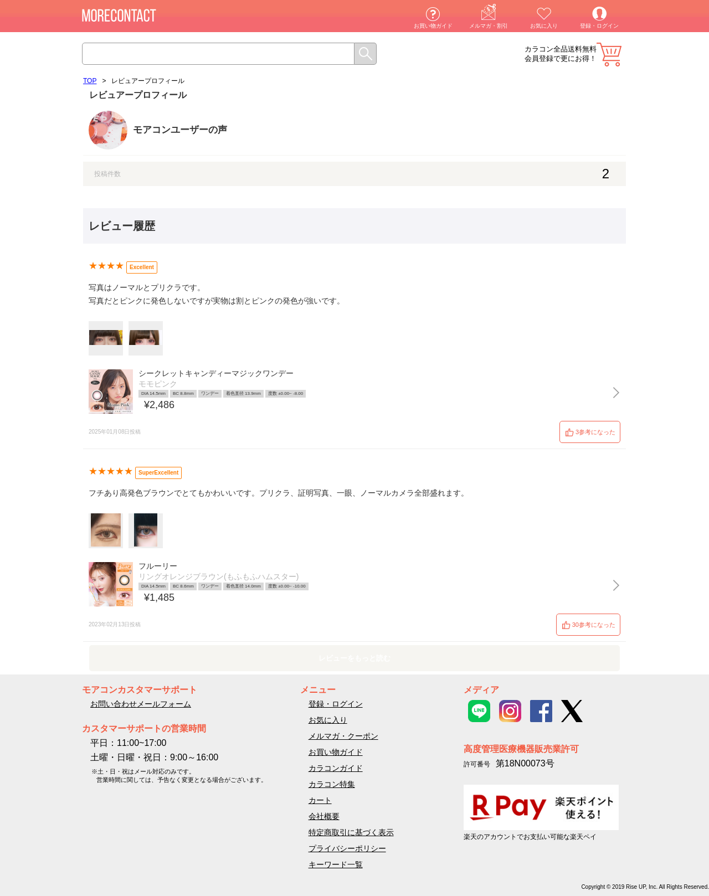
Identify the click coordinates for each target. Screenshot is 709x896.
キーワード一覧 (336, 864)
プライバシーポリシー (347, 848)
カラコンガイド (336, 768)
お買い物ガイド (433, 26)
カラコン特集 (332, 784)
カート (609, 54)
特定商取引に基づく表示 (351, 832)
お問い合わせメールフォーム (140, 703)
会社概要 (324, 816)
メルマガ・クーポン (343, 736)
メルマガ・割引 (488, 26)
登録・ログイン (599, 26)
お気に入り (544, 26)
